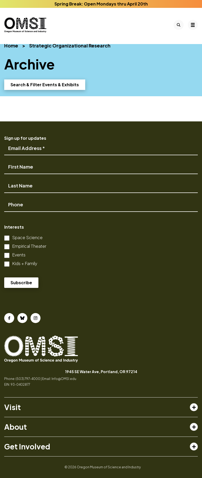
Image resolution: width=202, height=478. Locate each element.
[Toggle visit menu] (194, 407)
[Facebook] (9, 318)
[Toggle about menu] (194, 427)
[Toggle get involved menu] (194, 446)
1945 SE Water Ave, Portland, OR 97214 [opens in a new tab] (101, 371)
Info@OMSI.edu (64, 379)
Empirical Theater (29, 246)
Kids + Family (24, 263)
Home (11, 45)
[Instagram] (36, 318)
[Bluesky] (22, 318)
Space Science (27, 237)
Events (19, 254)
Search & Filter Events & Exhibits (45, 84)
